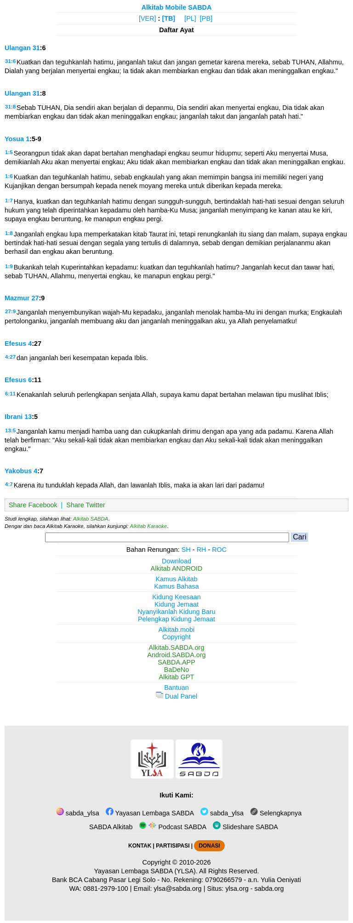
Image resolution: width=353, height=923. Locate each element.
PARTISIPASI (172, 846)
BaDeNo (176, 669)
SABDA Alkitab (109, 827)
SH (186, 549)
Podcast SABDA (172, 827)
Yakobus (18, 471)
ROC (219, 549)
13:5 (10, 430)
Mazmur (17, 298)
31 (36, 48)
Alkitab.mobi (176, 629)
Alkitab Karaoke (148, 526)
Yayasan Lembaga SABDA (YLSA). (146, 871)
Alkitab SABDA (90, 519)
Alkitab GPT (176, 677)
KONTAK (139, 846)
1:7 (9, 200)
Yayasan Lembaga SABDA (150, 813)
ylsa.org (236, 888)
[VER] (147, 18)
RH (201, 549)
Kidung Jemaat (176, 604)
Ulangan (18, 48)
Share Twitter (85, 505)
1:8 (9, 233)
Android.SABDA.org (176, 655)
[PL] (190, 18)
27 (35, 298)
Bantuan (176, 687)
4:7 (9, 484)
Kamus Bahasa (176, 586)
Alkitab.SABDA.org (177, 647)
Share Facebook (33, 505)
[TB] (168, 18)
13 (28, 416)
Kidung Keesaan (176, 597)
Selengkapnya (276, 813)
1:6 (9, 176)
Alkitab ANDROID (177, 568)
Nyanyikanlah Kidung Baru (176, 611)
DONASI (209, 846)
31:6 (10, 61)
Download (176, 561)
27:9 (10, 311)
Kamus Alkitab (176, 579)
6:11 (10, 393)
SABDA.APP (176, 662)
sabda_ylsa (77, 813)
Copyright (176, 637)
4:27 (10, 357)
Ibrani (14, 416)
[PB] (206, 18)
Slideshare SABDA (245, 827)
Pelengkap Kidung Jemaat (176, 619)
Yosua (14, 139)
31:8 (10, 106)
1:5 (9, 152)
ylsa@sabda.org (177, 888)
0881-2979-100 (105, 888)
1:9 (9, 266)
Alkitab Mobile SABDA (177, 7)
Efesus (15, 343)
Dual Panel (176, 696)
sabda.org (269, 888)
